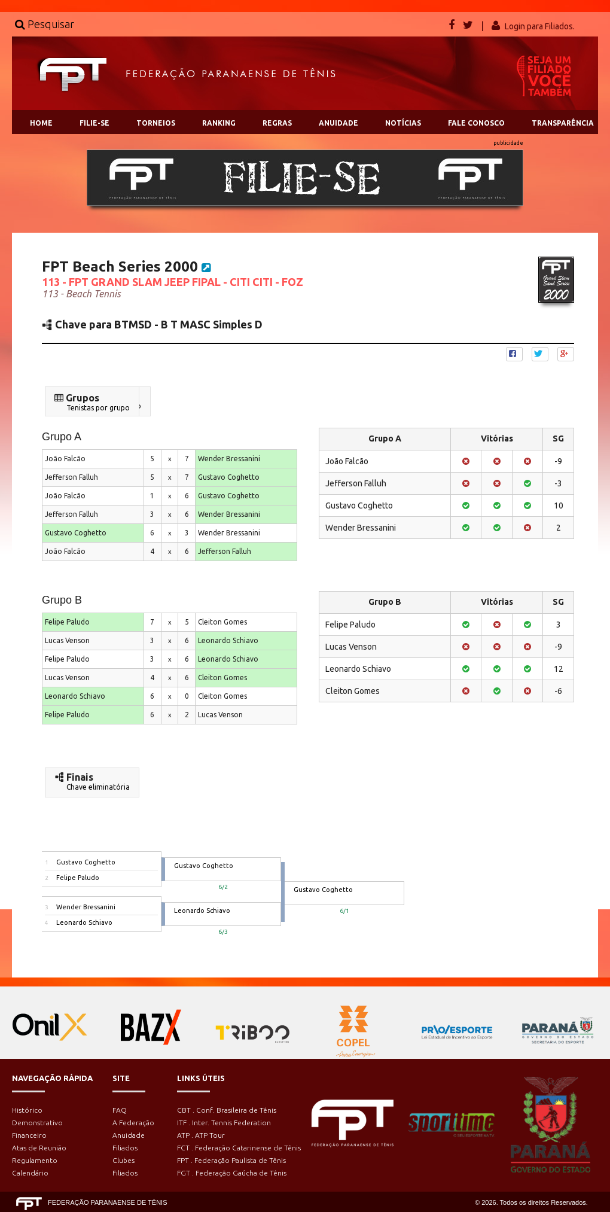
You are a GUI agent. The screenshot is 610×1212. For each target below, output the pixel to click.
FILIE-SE (94, 123)
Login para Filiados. (540, 26)
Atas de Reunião (39, 1148)
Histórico (27, 1110)
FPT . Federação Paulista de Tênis (231, 1160)
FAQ (119, 1110)
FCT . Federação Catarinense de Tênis (239, 1148)
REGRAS (277, 123)
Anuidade (128, 1135)
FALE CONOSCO (476, 123)
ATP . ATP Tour (201, 1135)
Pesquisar (44, 24)
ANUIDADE (338, 123)
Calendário (30, 1173)
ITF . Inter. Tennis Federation (224, 1122)
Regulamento (34, 1160)
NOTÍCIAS (403, 123)
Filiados (125, 1148)
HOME (41, 123)
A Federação (133, 1122)
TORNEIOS (155, 123)
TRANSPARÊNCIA (563, 123)
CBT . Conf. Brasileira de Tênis (226, 1110)
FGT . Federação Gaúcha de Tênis (231, 1173)
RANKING (219, 123)
